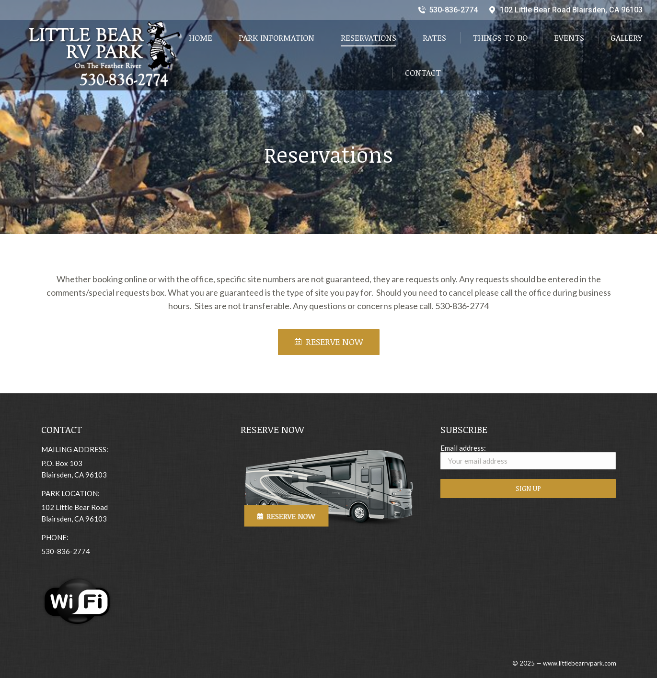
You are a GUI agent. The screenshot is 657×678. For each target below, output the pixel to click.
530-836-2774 (447, 10)
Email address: (528, 456)
